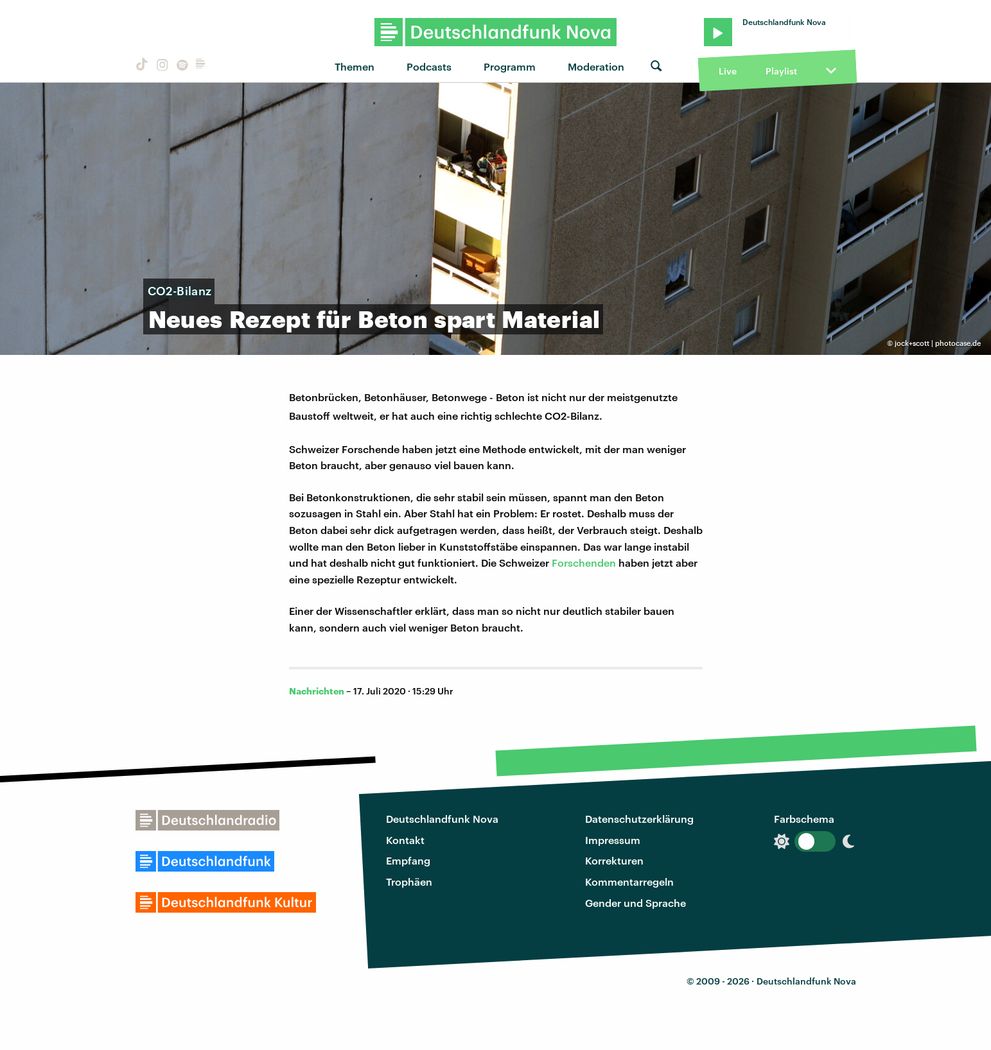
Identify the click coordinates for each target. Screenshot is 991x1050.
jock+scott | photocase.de (938, 343)
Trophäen (409, 881)
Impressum (612, 840)
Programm (510, 66)
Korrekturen (614, 860)
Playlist (781, 70)
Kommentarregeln (629, 881)
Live (728, 70)
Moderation (596, 66)
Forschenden (584, 562)
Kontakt (405, 840)
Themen (354, 66)
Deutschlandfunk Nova (442, 819)
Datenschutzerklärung (639, 819)
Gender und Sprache (635, 903)
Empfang (408, 860)
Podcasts (429, 66)
